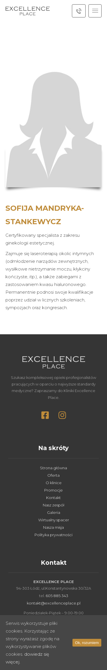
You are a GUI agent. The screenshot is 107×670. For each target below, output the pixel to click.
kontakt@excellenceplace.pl (53, 603)
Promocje (53, 490)
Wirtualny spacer (53, 520)
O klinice (54, 482)
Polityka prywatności (53, 534)
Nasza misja (53, 527)
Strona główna (53, 468)
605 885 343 (57, 595)
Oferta (53, 475)
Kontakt (53, 497)
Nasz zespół (53, 505)
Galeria (53, 512)
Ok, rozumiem (87, 643)
